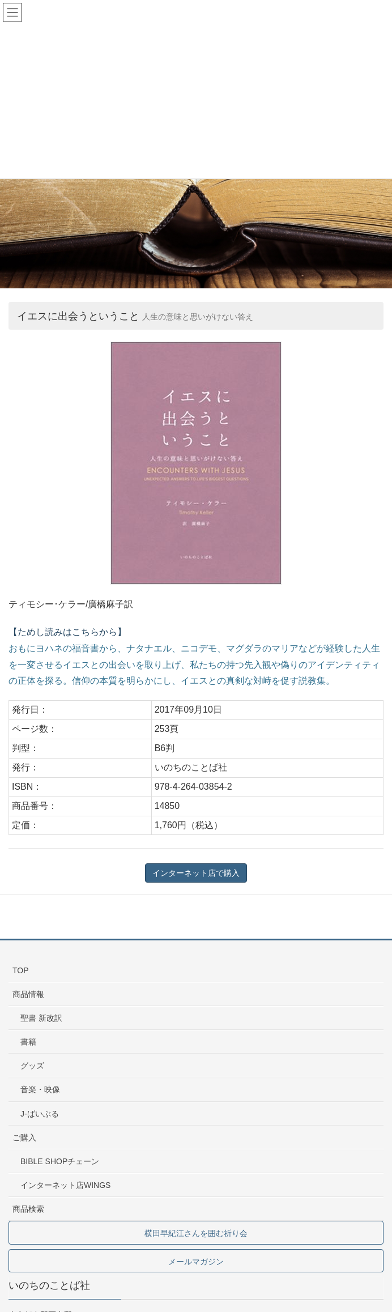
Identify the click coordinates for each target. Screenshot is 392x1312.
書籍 (28, 1041)
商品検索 (28, 1208)
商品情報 (28, 994)
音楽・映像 (40, 1089)
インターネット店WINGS (65, 1185)
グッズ (32, 1065)
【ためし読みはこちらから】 (67, 632)
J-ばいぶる (39, 1113)
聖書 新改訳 (41, 1018)
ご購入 (24, 1137)
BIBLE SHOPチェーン (59, 1161)
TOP (20, 970)
